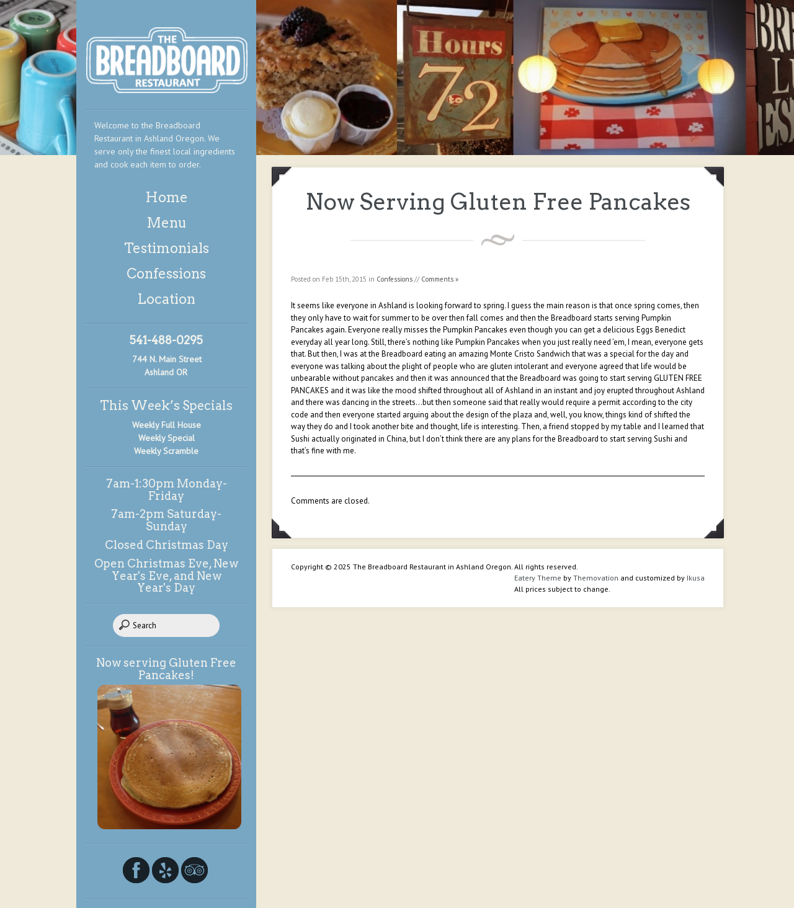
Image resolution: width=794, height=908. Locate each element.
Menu (166, 223)
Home (166, 197)
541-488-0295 (166, 340)
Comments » (439, 279)
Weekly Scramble (166, 450)
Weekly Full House (166, 424)
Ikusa (696, 577)
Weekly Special (166, 437)
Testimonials (166, 248)
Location (166, 299)
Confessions (166, 273)
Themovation (595, 577)
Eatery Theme (537, 577)
